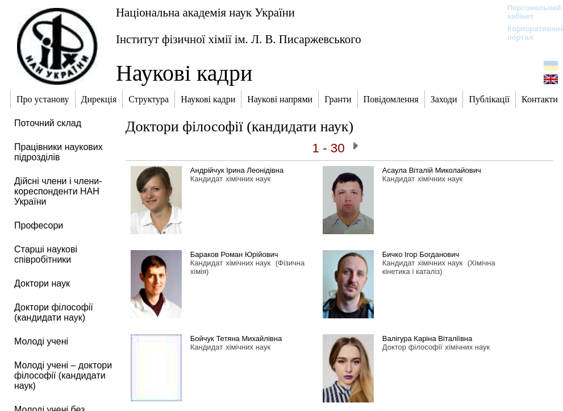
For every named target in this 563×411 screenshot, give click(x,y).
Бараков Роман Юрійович (234, 254)
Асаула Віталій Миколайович (431, 170)
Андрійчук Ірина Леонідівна (236, 170)
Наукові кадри (184, 73)
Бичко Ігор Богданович (420, 254)
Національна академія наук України (205, 12)
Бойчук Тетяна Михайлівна (236, 338)
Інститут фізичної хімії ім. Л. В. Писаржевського (238, 38)
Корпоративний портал (528, 32)
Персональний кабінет (528, 11)
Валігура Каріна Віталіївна (427, 338)
